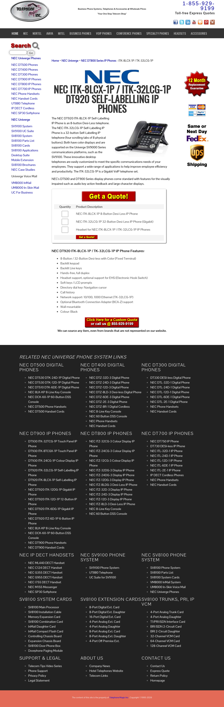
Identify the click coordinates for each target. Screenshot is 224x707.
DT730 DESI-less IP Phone (167, 446)
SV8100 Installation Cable (44, 612)
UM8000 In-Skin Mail (25, 188)
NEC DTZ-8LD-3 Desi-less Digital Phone (115, 392)
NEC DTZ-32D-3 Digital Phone (109, 378)
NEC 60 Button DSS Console (108, 416)
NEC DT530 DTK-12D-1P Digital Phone (53, 382)
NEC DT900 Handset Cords (46, 547)
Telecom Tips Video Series (45, 666)
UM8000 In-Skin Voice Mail (168, 587)
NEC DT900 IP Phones (26, 79)
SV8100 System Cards (164, 577)
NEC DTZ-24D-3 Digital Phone (109, 382)
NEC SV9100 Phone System (103, 557)
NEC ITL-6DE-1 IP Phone (166, 465)
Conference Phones (129, 33)
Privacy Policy (37, 676)
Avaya (49, 33)
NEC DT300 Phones (24, 74)
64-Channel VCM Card (165, 641)
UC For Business (22, 192)
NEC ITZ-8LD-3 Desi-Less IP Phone (112, 504)
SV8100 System (21, 136)
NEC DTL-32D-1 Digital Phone (170, 382)
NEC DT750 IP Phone (164, 441)
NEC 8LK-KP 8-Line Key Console (49, 392)
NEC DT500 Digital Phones (41, 367)
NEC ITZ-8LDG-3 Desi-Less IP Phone (113, 485)
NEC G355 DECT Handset (45, 572)
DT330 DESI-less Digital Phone (170, 378)
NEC (25, 33)
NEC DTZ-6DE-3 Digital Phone (109, 397)
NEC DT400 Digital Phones (102, 367)
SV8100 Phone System (165, 568)
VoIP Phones (104, 33)
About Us (91, 658)
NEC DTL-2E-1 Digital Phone (168, 402)
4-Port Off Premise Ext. (104, 641)
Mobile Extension (22, 160)
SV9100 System (21, 126)
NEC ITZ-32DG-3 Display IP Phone (111, 470)
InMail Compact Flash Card (45, 631)
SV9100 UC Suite (22, 131)
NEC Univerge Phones (26, 58)
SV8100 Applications (24, 150)
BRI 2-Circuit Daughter (165, 631)
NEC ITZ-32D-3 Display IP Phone (110, 490)
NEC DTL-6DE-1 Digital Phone (170, 397)
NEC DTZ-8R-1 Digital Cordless (109, 407)
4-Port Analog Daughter (104, 626)
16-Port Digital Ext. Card (105, 617)
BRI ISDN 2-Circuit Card (165, 626)
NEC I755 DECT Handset (44, 582)
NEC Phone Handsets (25, 94)
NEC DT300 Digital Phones (164, 367)
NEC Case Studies (23, 170)
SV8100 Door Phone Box (44, 646)
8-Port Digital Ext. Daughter (107, 612)
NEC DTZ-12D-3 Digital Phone (109, 387)
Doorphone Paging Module (45, 651)
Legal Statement (39, 680)
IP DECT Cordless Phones (167, 475)
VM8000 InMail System (165, 582)
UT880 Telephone (23, 103)
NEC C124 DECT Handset (45, 568)
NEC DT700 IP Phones (26, 89)
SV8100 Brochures (23, 165)
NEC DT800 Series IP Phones (98, 61)
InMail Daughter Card (42, 626)
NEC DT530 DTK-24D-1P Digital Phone (54, 378)
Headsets (180, 33)
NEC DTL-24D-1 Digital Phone (170, 387)
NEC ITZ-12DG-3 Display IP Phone (111, 480)
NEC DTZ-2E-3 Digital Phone (108, 402)
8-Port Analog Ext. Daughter (107, 636)
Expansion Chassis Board (44, 641)
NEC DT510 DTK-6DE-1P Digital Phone (53, 387)
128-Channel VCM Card (165, 646)
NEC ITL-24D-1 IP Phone (166, 456)
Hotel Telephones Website (106, 671)
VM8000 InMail (21, 183)
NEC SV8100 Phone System (164, 557)
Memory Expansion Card (44, 617)
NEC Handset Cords (24, 98)
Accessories (199, 33)
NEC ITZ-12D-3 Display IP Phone (110, 499)
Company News (99, 666)
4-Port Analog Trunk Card (166, 612)
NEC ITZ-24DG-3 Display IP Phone (111, 475)
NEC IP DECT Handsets (46, 555)
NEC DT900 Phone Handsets (47, 543)
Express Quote (160, 671)
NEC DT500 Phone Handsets (47, 407)
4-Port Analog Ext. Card (104, 622)
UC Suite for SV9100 (102, 577)
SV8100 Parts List (22, 141)
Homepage (157, 680)
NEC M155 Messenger (42, 587)
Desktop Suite (20, 155)
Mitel (61, 33)
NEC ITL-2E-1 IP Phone (165, 470)
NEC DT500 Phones (24, 65)
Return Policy (159, 676)
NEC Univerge (20, 120)
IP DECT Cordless (22, 108)
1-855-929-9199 (199, 5)
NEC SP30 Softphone (25, 113)
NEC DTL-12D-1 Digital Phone (169, 392)
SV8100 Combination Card (45, 622)
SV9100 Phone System (104, 568)
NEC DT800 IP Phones (26, 84)
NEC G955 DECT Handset (45, 577)
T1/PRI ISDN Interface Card (167, 622)
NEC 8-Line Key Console (105, 411)
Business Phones (80, 33)
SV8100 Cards (20, 145)
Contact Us (157, 666)
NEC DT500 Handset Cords (46, 411)
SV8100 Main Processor (43, 607)
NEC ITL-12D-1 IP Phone (166, 461)
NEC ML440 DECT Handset (46, 563)
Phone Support (38, 671)
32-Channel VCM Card (165, 636)
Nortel (37, 33)
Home (15, 33)
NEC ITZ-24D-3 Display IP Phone (110, 494)
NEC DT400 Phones (24, 70)
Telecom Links (98, 676)
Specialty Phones (157, 33)
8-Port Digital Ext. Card (104, 607)
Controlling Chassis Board (44, 636)
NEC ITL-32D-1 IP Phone (166, 451)
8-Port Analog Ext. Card (104, 631)
